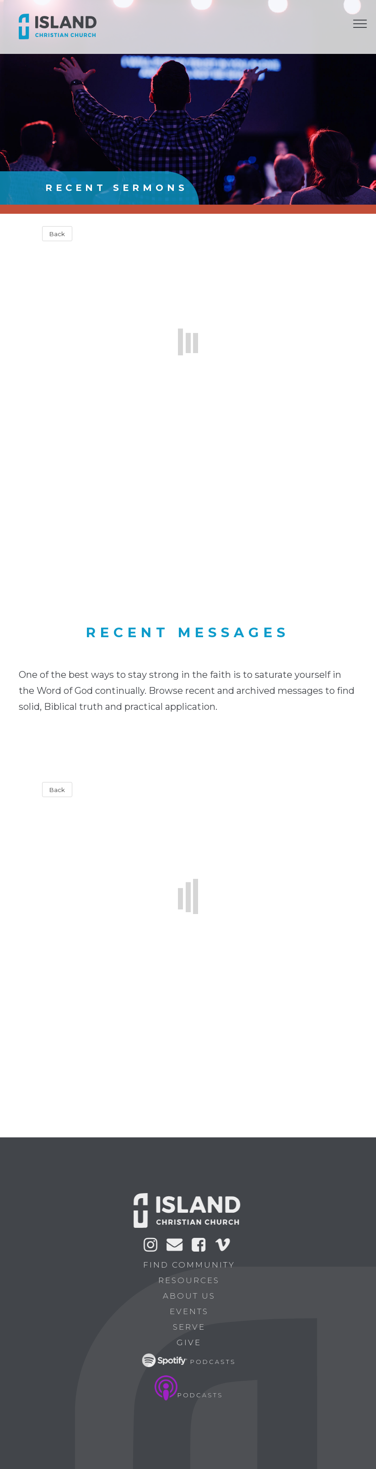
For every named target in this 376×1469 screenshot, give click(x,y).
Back (57, 234)
